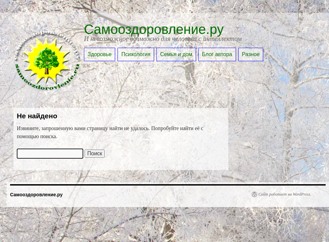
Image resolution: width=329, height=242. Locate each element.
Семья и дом (176, 54)
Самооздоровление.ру (154, 29)
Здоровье (99, 54)
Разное (251, 54)
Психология (135, 54)
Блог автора (217, 54)
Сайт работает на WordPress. (284, 194)
